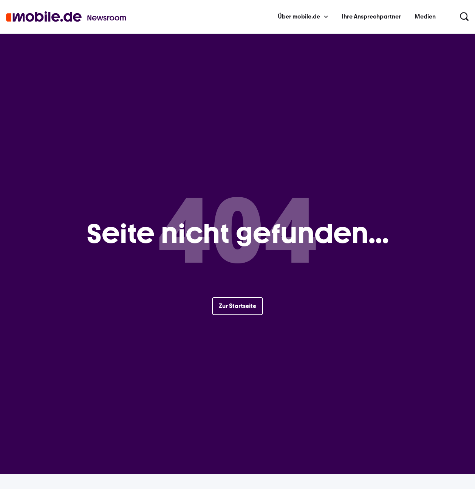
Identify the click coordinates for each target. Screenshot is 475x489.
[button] (464, 17)
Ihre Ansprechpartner (371, 16)
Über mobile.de (303, 16)
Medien (425, 16)
